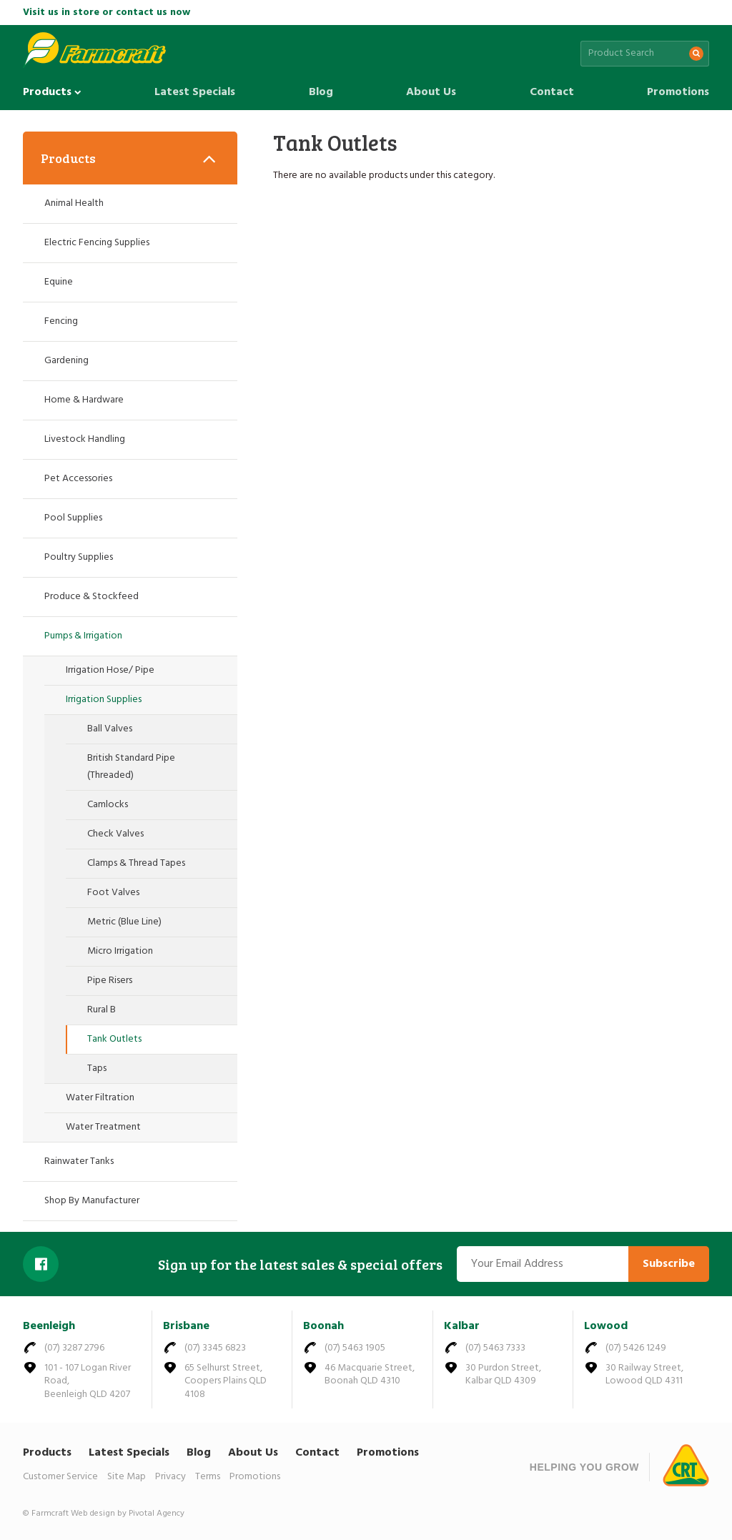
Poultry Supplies (78, 557)
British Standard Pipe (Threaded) (131, 767)
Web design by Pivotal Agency (127, 1513)
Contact (552, 92)
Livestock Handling (84, 439)
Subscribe (669, 1264)
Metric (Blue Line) (124, 922)
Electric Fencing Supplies (96, 243)
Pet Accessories (78, 478)
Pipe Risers (109, 980)
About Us (431, 92)
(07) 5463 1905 (355, 1348)
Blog (321, 92)
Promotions (678, 92)
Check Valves (115, 834)
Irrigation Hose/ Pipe (110, 670)
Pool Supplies (73, 518)
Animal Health (74, 203)
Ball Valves (109, 729)
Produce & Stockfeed (91, 596)
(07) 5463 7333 (495, 1348)
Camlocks (107, 804)
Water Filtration (100, 1098)
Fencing (61, 321)
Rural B (101, 1010)
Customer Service (60, 1477)
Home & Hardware (84, 400)
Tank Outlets (114, 1039)
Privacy (170, 1477)
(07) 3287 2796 (74, 1348)
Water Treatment (103, 1127)
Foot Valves (113, 892)
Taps (97, 1068)
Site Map (126, 1477)
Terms (207, 1477)
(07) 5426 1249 (635, 1348)
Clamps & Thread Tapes (136, 863)
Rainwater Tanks (79, 1161)
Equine (58, 282)
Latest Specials (194, 92)
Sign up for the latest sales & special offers (300, 1264)
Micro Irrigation (120, 951)
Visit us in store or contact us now (106, 12)
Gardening (66, 360)
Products (52, 92)
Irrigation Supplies (104, 699)
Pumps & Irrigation (83, 636)
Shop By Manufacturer (91, 1201)
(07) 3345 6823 (215, 1348)
